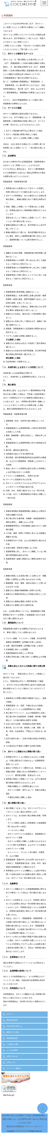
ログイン (10, 1014)
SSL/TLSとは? (9, 1095)
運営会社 (10, 1126)
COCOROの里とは (14, 1026)
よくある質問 (12, 1050)
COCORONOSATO (21, 1131)
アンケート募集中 (14, 1068)
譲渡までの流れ (13, 1032)
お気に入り (11, 1062)
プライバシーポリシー (33, 1126)
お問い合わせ (12, 1056)
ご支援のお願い (13, 1044)
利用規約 (19, 1126)
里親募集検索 (12, 1038)
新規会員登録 (12, 1020)
